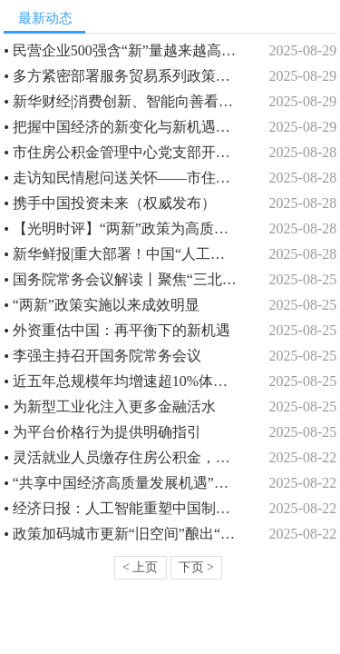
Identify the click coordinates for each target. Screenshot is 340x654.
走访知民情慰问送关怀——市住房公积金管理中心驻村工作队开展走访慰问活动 (126, 177)
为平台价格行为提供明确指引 (107, 432)
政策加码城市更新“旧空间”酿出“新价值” (126, 533)
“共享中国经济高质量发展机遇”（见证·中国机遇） (126, 482)
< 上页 (140, 567)
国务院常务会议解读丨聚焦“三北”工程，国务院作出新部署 (126, 279)
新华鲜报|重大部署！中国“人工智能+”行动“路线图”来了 (126, 254)
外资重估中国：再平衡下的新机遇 (121, 330)
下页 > (196, 567)
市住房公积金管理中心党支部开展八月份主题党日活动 (126, 152)
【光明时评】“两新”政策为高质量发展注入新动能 (126, 228)
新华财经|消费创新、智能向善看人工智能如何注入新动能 (126, 101)
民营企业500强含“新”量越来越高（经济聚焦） (126, 50)
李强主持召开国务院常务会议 (107, 355)
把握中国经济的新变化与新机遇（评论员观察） (126, 126)
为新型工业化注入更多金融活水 (114, 406)
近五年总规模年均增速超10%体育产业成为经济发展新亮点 (126, 381)
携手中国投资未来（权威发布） (114, 203)
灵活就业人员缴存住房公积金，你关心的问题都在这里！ (126, 457)
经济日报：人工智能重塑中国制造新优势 (126, 508)
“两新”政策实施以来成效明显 (106, 304)
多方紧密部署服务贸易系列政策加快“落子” (126, 76)
